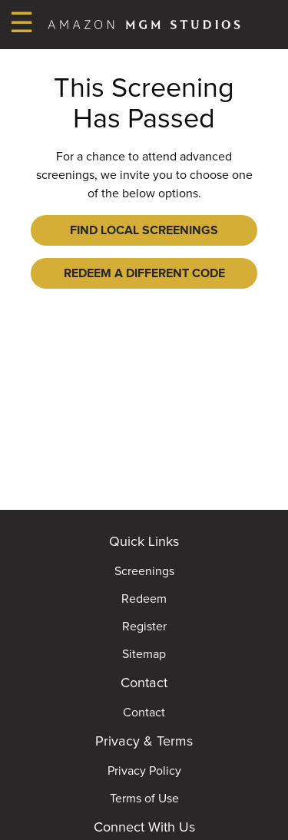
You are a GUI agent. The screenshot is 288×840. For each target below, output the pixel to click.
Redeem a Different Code (144, 273)
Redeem (144, 599)
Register (144, 626)
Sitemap (144, 654)
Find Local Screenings (144, 230)
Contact (144, 712)
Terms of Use (144, 798)
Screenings (144, 571)
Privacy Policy (144, 771)
